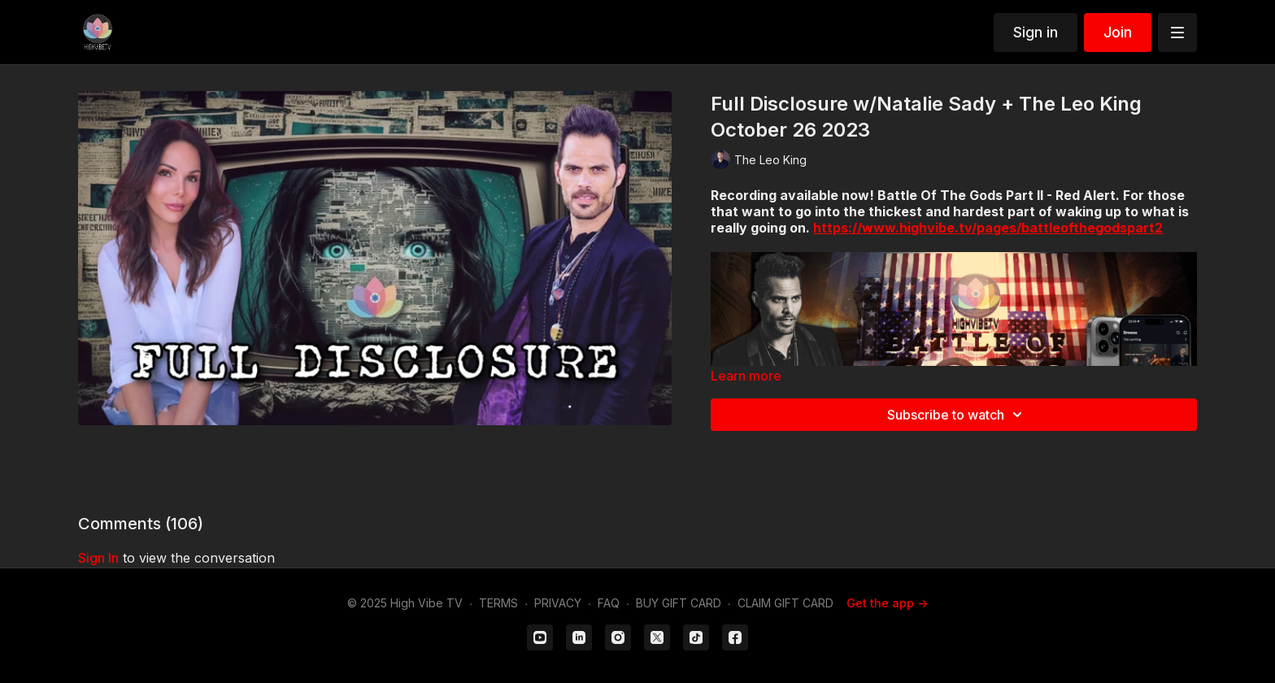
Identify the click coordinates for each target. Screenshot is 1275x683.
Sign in (1035, 32)
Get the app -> (887, 603)
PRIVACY (557, 603)
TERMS (498, 603)
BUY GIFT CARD (678, 603)
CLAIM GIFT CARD (785, 603)
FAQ (609, 603)
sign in (98, 558)
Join (1117, 32)
